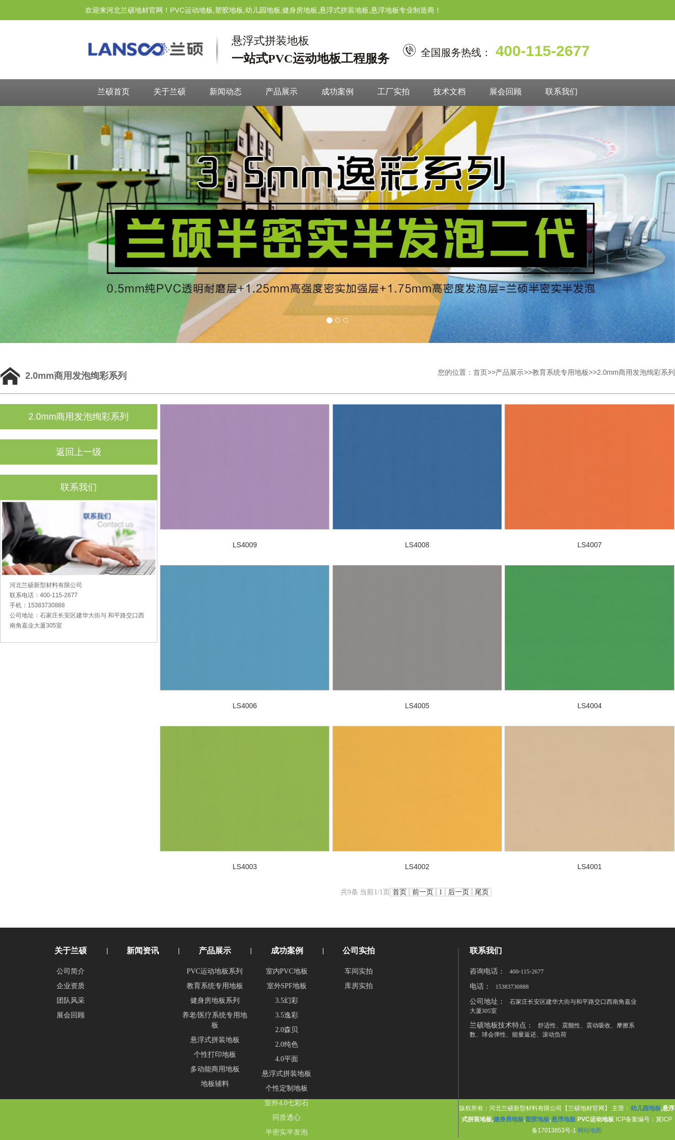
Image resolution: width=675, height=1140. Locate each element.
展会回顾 (505, 91)
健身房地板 (508, 1119)
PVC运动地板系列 (215, 971)
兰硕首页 (113, 91)
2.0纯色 (286, 1044)
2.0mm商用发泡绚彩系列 (636, 372)
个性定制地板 (286, 1088)
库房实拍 (359, 986)
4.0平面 (286, 1059)
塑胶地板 (537, 1119)
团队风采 (71, 1000)
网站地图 (590, 1130)
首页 (480, 372)
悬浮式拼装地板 (215, 1040)
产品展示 (281, 91)
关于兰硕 (169, 91)
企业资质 (71, 986)
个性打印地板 (215, 1054)
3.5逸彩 (286, 1015)
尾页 (482, 892)
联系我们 (561, 91)
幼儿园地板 (646, 1108)
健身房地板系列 (215, 1000)
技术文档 (449, 91)
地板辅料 (215, 1084)
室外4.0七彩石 (286, 1103)
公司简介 (71, 971)
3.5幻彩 (286, 1000)
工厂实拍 (393, 91)
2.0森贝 (286, 1030)
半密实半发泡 (286, 1132)
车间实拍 (359, 971)
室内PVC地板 (287, 971)
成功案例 (337, 91)
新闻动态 (225, 91)
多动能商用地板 (215, 1069)
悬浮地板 (563, 1119)
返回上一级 (78, 452)
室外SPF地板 (287, 986)
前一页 (422, 892)
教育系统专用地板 (560, 372)
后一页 (458, 892)
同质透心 (286, 1117)
